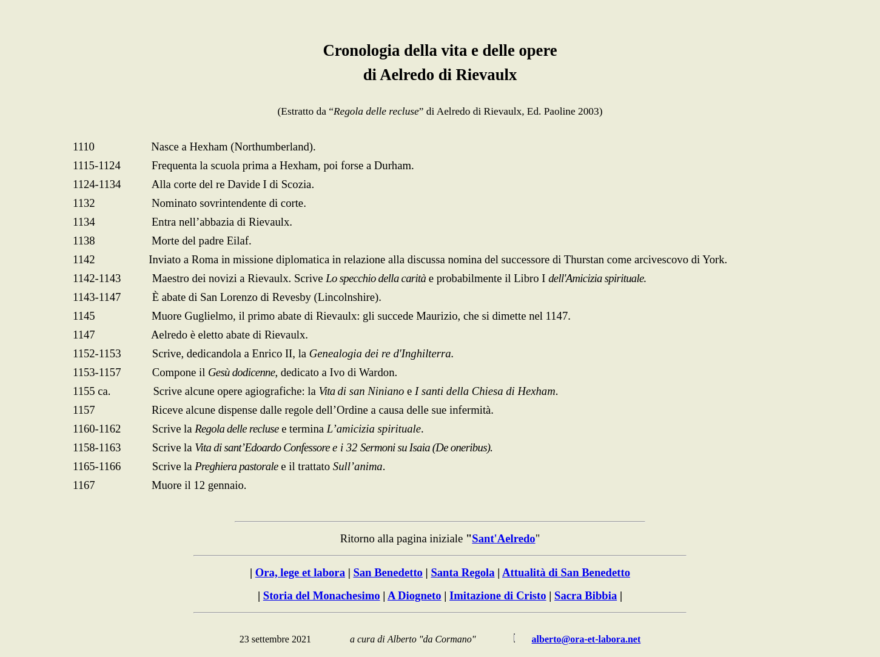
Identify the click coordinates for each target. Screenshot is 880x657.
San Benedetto (388, 572)
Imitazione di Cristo (497, 595)
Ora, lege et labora (300, 572)
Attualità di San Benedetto (566, 572)
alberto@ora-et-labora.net (586, 639)
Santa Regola (462, 572)
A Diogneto (415, 595)
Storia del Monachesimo (321, 595)
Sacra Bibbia (585, 595)
